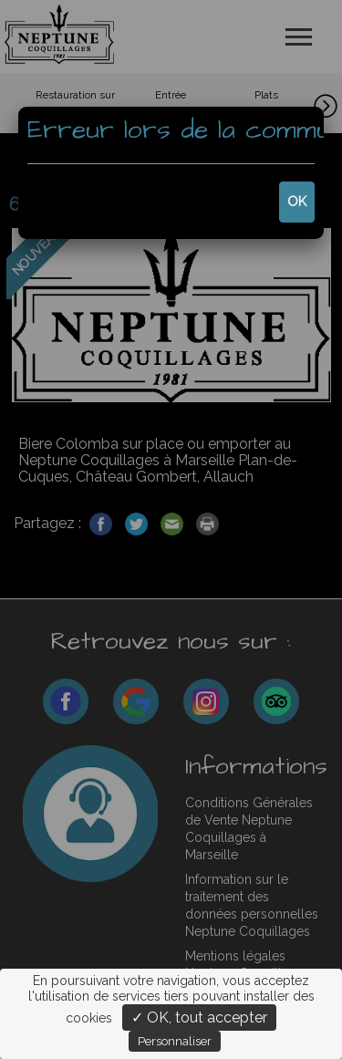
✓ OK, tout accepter (199, 1017)
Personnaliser (175, 1041)
